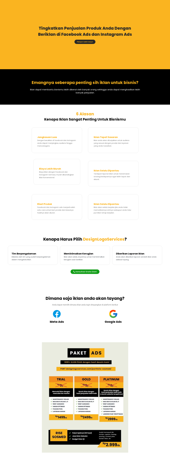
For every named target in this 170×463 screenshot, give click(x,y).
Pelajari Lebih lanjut (85, 42)
